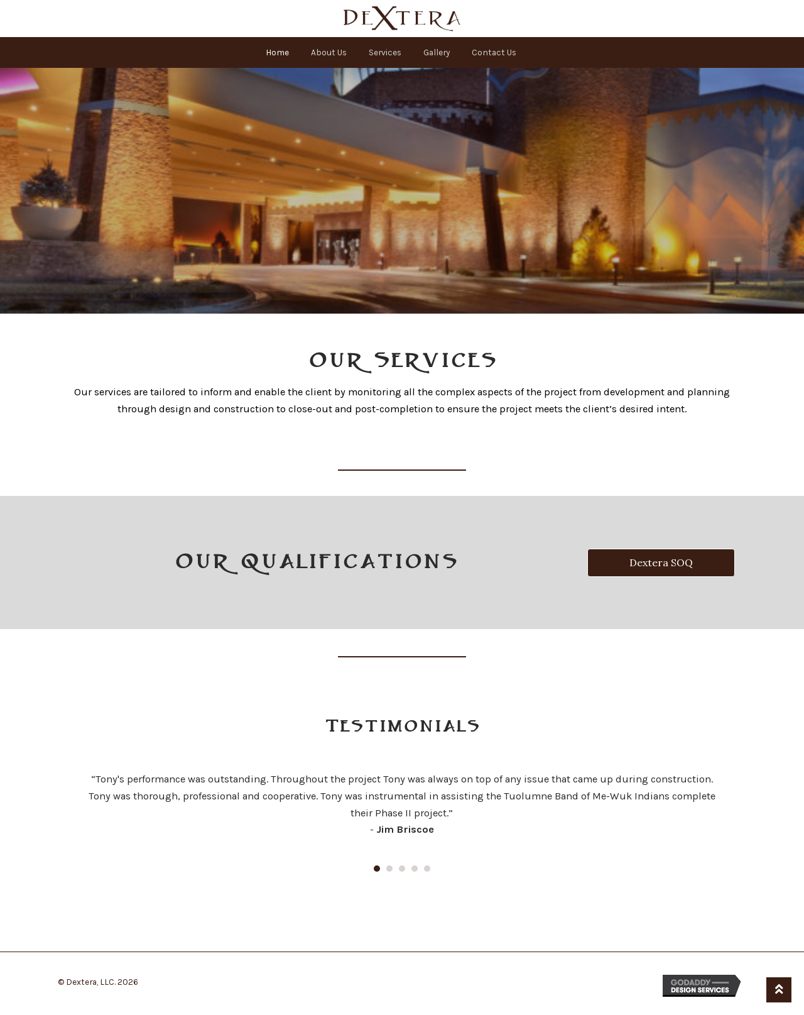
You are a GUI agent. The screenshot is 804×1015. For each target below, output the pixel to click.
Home (277, 52)
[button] (661, 563)
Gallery (436, 52)
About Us (329, 52)
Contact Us (494, 52)
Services (385, 52)
